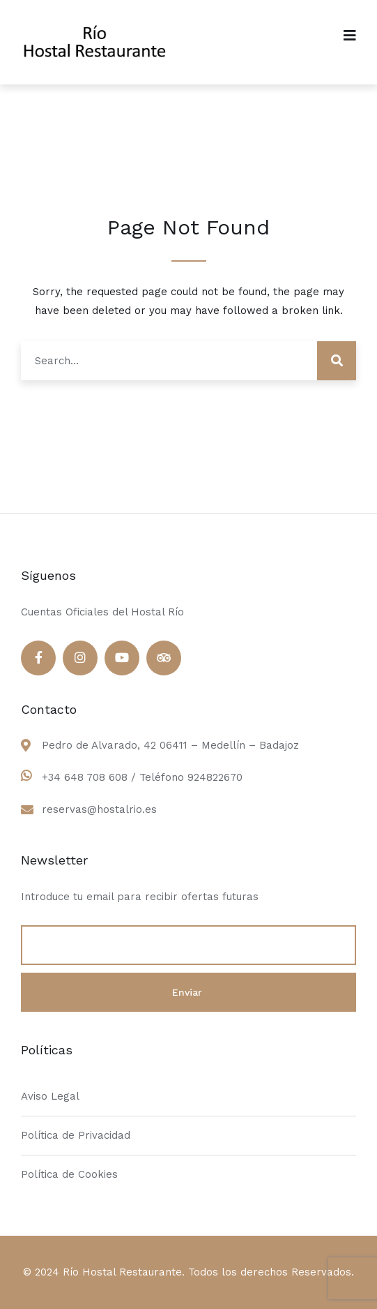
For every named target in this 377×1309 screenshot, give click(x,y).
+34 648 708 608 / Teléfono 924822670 (142, 777)
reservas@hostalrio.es (99, 809)
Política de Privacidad (75, 1135)
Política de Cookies (69, 1174)
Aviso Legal (50, 1096)
